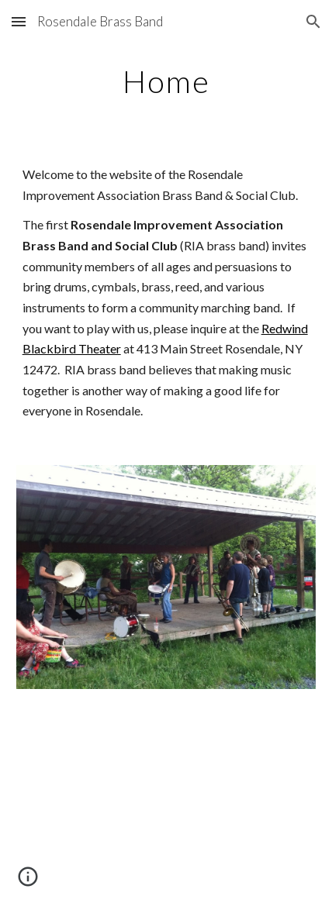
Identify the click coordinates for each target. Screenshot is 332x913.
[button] (18, 21)
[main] (166, 81)
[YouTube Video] (166, 810)
